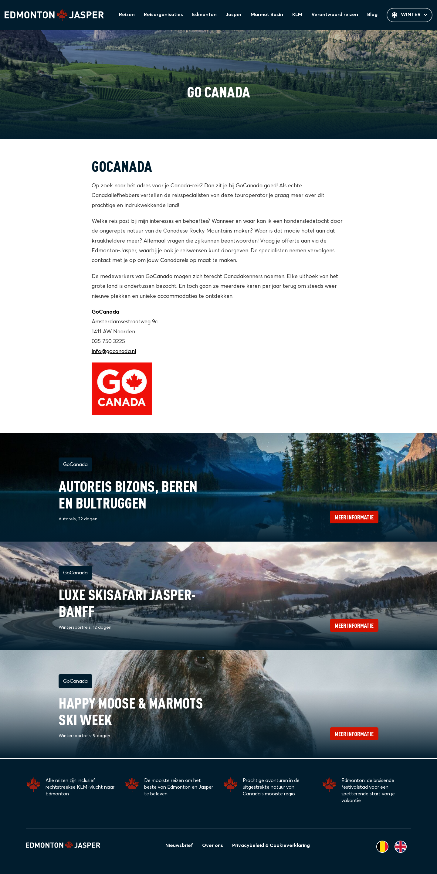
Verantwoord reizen (336, 15)
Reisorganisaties (167, 15)
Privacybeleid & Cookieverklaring (271, 845)
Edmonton (207, 15)
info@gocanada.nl (114, 352)
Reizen (131, 15)
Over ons (212, 845)
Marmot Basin (269, 15)
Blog (373, 15)
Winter (410, 15)
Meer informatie (354, 517)
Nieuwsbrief (179, 845)
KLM (299, 15)
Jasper (236, 15)
